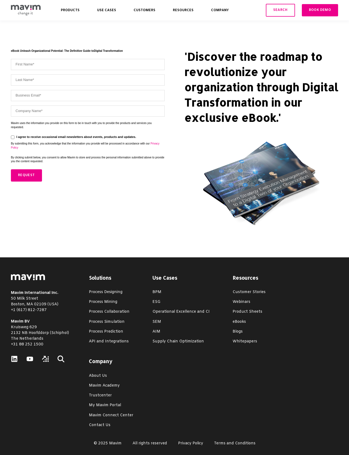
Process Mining (103, 302)
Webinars (241, 302)
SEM (156, 322)
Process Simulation (107, 322)
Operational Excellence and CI (181, 311)
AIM (156, 331)
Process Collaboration (109, 311)
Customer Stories (249, 292)
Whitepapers (245, 341)
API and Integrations (109, 341)
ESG (156, 302)
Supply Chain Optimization (178, 341)
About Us (98, 375)
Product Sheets (247, 311)
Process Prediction (106, 331)
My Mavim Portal (105, 405)
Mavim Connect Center (111, 415)
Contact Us (99, 425)
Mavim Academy (104, 385)
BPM (156, 292)
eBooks (239, 322)
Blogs (238, 331)
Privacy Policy (190, 443)
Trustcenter (100, 395)
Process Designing (105, 292)
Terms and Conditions (234, 443)
